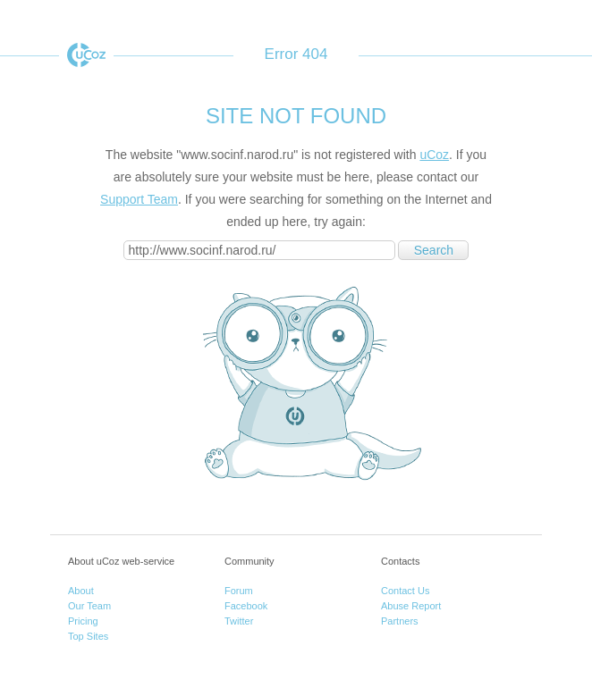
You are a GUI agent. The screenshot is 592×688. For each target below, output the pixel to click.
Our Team (89, 605)
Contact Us (405, 590)
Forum (238, 590)
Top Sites (88, 636)
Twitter (238, 621)
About (81, 590)
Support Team (139, 199)
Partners (400, 621)
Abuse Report (411, 605)
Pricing (83, 621)
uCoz (86, 55)
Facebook (245, 605)
